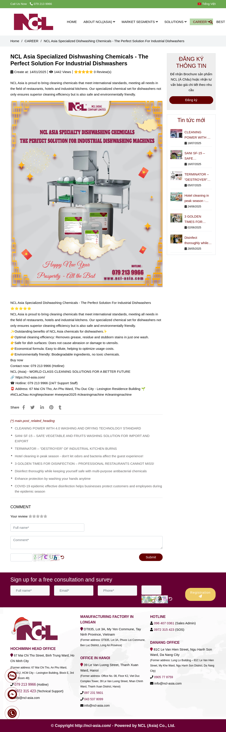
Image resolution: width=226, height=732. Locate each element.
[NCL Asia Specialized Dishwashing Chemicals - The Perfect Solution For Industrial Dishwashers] (33, 21)
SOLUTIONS (175, 22)
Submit (151, 557)
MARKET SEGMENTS (140, 22)
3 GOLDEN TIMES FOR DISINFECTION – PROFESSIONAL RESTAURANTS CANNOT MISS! (84, 463)
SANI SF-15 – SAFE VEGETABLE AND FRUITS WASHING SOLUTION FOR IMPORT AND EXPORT (82, 438)
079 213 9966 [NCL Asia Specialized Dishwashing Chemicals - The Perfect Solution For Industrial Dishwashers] (41, 4)
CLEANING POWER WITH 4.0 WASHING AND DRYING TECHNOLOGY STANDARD (78, 428)
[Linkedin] (42, 407)
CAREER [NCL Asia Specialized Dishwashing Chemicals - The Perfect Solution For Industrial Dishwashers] (31, 41)
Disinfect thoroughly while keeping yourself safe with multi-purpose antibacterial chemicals (81, 471)
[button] (208, 4)
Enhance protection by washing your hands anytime (53, 478)
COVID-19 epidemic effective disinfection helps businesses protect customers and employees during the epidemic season (88, 488)
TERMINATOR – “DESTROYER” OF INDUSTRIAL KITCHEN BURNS (66, 448)
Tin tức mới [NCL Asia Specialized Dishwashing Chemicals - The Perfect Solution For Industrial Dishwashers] (191, 120)
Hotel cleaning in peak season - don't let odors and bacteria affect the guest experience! (79, 456)
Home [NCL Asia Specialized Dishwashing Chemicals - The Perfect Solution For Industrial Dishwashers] (14, 41)
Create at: (19, 72)
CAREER (201, 22)
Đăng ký (191, 100)
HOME (72, 22)
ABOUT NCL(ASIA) (99, 22)
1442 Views (60, 72)
